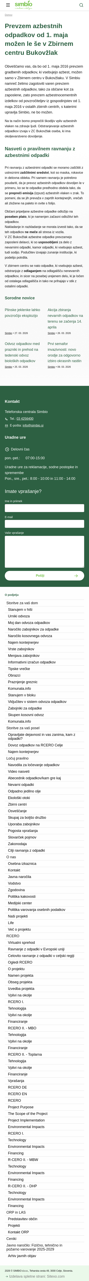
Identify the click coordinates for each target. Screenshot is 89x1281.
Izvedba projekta (21, 989)
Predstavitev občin (22, 1219)
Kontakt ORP (18, 1232)
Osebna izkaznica (22, 864)
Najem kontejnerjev (23, 642)
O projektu (16, 969)
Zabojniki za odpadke (25, 708)
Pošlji (40, 575)
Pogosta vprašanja (23, 831)
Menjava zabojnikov (24, 656)
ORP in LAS (16, 1212)
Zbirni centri (17, 804)
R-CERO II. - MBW (23, 1160)
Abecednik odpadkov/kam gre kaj (34, 778)
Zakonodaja (17, 844)
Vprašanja (16, 1081)
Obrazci (14, 675)
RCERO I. (16, 1002)
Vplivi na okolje (20, 995)
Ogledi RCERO (20, 962)
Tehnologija (17, 1008)
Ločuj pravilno (17, 758)
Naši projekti (18, 916)
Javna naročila (19, 877)
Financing (16, 1153)
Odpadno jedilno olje (24, 791)
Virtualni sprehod (21, 943)
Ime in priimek (13, 501)
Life (11, 923)
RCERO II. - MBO (22, 1028)
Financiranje (18, 1022)
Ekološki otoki (19, 798)
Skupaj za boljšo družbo (27, 818)
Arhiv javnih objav (22, 1256)
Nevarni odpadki (21, 785)
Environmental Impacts (26, 1127)
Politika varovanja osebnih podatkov (36, 910)
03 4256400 (25, 418)
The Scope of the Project (27, 1114)
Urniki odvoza (19, 616)
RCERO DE (17, 1087)
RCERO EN (17, 1094)
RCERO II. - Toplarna (25, 1054)
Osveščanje (17, 811)
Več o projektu (19, 929)
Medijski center (20, 903)
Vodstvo (14, 883)
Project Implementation (26, 1120)
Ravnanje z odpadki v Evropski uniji (36, 949)
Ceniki (11, 1239)
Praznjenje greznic (23, 682)
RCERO (12, 936)
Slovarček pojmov (22, 837)
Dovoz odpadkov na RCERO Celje (35, 745)
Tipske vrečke (19, 669)
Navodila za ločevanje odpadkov (33, 765)
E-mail (9, 517)
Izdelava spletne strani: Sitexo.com (37, 1276)
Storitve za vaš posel (23, 728)
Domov (8, 15)
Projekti (14, 1226)
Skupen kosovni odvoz (26, 715)
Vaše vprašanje (14, 532)
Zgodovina (16, 890)
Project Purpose (21, 1107)
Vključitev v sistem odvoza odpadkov (37, 702)
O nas (11, 857)
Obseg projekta (20, 982)
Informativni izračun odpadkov (32, 662)
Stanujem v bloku (22, 695)
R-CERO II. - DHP (22, 1186)
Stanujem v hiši (20, 610)
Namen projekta (20, 976)
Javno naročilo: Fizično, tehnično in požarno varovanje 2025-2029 (34, 1247)
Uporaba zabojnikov (24, 824)
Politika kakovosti (22, 897)
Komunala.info (19, 689)
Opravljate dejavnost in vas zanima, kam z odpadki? (41, 737)
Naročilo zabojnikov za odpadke (33, 629)
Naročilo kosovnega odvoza (30, 636)
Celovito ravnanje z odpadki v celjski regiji (41, 956)
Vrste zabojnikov (21, 649)
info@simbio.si (33, 425)
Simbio (8, 333)
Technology (17, 1140)
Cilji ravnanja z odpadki (26, 850)
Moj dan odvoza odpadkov (29, 623)
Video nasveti (19, 772)
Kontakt (14, 870)
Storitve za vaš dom (22, 603)
